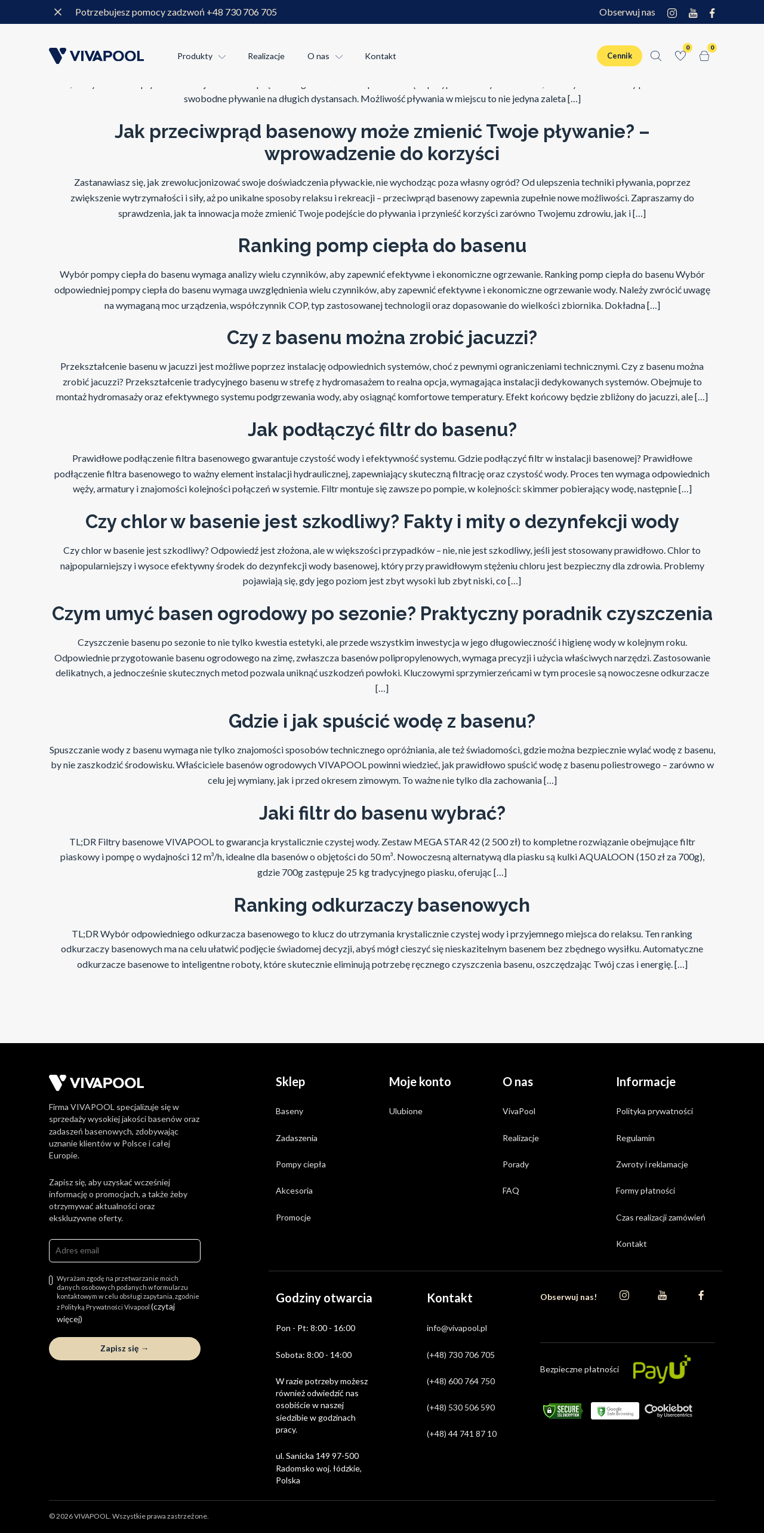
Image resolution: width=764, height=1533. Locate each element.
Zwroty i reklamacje (652, 1164)
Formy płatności (645, 1190)
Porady (516, 1164)
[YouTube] (693, 12)
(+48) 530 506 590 (461, 1407)
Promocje (293, 1217)
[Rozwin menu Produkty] (220, 56)
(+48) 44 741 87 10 (462, 1433)
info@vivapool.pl (457, 1328)
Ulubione (406, 1111)
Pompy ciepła (301, 1164)
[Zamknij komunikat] (58, 12)
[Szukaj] (655, 55)
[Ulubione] (680, 55)
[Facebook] (712, 12)
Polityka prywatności (654, 1111)
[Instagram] (672, 12)
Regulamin (635, 1138)
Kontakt (380, 56)
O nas (318, 56)
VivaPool (519, 1111)
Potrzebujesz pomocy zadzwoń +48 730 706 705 (176, 11)
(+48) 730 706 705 (461, 1355)
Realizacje (266, 56)
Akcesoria (294, 1190)
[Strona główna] (96, 56)
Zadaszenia (297, 1138)
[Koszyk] (704, 55)
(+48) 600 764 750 (461, 1381)
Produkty (194, 56)
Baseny (289, 1111)
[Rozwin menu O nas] (337, 56)
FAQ (511, 1190)
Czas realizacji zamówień (661, 1217)
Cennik (619, 55)
